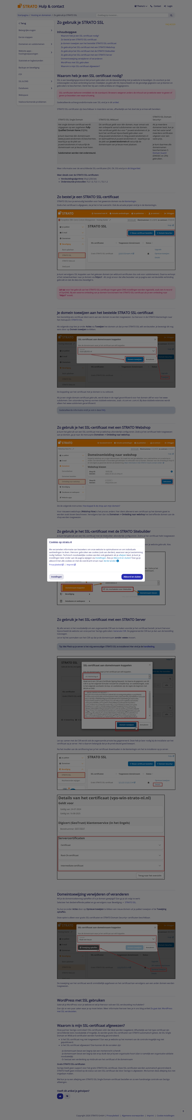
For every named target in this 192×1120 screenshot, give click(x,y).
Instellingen (56, 576)
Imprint (71, 564)
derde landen (111, 561)
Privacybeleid (56, 564)
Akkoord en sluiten (132, 576)
